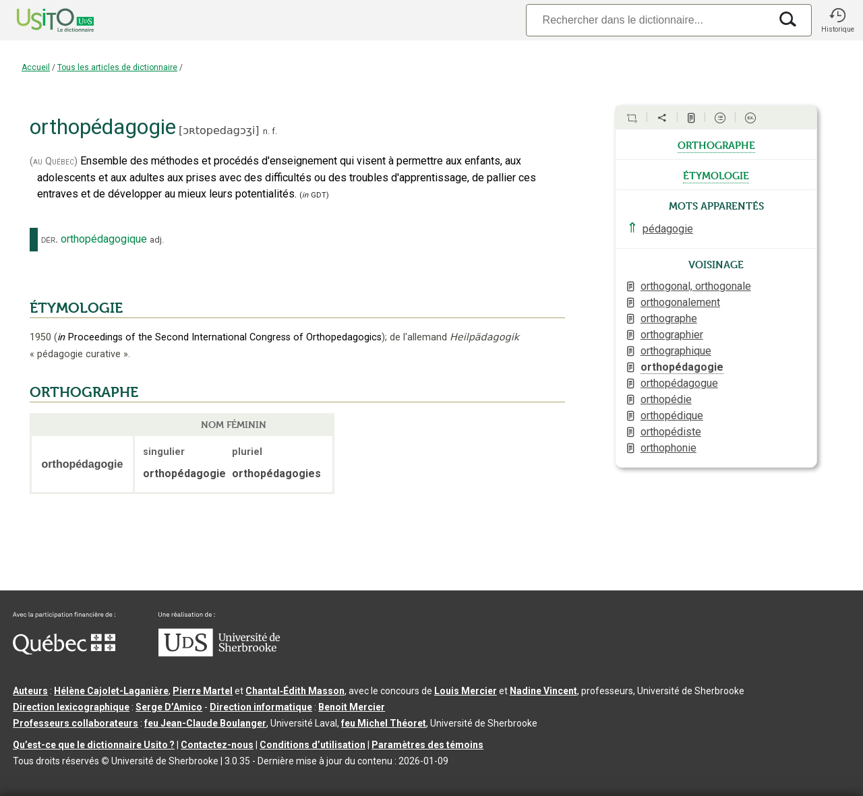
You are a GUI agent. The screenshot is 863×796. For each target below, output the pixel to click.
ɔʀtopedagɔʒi (219, 130)
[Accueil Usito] (40, 20)
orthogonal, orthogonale (696, 286)
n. (266, 131)
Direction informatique (261, 707)
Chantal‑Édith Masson (295, 690)
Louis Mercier (465, 690)
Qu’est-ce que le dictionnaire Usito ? (94, 744)
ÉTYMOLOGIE (76, 308)
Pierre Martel (203, 690)
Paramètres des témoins (427, 744)
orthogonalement (680, 302)
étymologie (716, 174)
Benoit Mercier (351, 707)
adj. (157, 240)
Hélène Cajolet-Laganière (111, 690)
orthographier (672, 334)
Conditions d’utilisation (312, 744)
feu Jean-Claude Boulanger (205, 723)
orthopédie (666, 399)
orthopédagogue (679, 383)
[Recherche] (648, 20)
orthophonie (668, 447)
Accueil (36, 67)
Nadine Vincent (543, 690)
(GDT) (314, 195)
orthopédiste (671, 431)
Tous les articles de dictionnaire (117, 67)
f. (274, 131)
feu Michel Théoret (383, 723)
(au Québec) (54, 161)
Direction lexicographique (71, 707)
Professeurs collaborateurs (75, 723)
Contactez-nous (217, 744)
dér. (49, 239)
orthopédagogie (682, 367)
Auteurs (30, 690)
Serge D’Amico (169, 707)
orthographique (676, 350)
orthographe (716, 144)
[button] (837, 20)
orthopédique (672, 415)
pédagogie (668, 228)
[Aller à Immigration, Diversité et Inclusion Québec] (64, 651)
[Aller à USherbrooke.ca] (219, 653)
